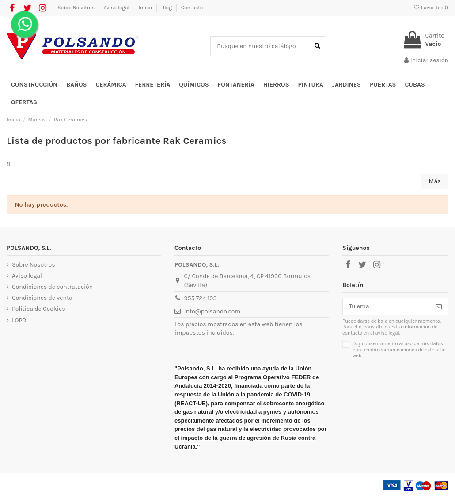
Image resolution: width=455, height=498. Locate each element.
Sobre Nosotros (76, 7)
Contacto (192, 7)
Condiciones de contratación (52, 286)
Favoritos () (430, 7)
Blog (167, 7)
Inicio (146, 7)
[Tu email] (386, 306)
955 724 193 (200, 298)
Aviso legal (117, 7)
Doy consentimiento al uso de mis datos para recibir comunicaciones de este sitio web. (399, 350)
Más (435, 181)
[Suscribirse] (438, 306)
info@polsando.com (212, 311)
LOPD (19, 320)
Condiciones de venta (42, 298)
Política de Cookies (38, 309)
